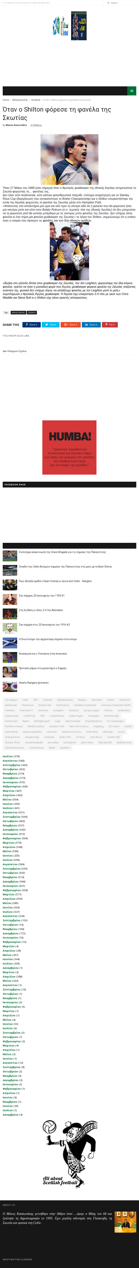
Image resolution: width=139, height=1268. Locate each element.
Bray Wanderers (93, 721)
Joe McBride (70, 742)
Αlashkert (65, 747)
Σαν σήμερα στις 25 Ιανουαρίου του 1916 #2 (44, 624)
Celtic (25, 699)
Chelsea (108, 710)
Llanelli (128, 726)
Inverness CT (26, 710)
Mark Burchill (105, 742)
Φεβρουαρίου (12, 786)
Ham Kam (52, 731)
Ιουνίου (8, 804)
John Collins (87, 742)
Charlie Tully (113, 737)
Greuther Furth (56, 726)
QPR (42, 715)
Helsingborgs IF (42, 721)
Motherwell (11, 705)
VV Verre (80, 737)
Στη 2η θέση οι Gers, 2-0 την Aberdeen (41, 610)
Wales (52, 747)
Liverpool (74, 710)
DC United (114, 726)
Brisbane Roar (12, 737)
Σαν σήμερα (11, 699)
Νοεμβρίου (10, 773)
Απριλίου (9, 795)
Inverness (43, 710)
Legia (57, 721)
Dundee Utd (45, 705)
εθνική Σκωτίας (20, 99)
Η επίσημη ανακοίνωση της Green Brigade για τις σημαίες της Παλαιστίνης (62, 552)
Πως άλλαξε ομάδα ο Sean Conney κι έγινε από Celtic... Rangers (55, 581)
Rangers (82, 699)
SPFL (35, 699)
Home (6, 99)
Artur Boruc (96, 737)
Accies (121, 731)
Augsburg (99, 726)
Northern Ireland (13, 726)
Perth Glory (92, 731)
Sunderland (124, 710)
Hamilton (10, 710)
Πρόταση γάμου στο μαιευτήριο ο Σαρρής (43, 668)
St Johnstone (62, 705)
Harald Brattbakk (34, 742)
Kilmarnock (27, 705)
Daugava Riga (32, 737)
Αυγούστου (10, 760)
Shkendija (108, 731)
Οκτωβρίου (10, 769)
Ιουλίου (8, 756)
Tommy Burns (36, 747)
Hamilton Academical (85, 705)
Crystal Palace (57, 715)
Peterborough (111, 715)
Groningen (93, 715)
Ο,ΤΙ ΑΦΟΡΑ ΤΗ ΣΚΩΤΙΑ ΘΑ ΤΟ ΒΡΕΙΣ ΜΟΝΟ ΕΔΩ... (27, 2)
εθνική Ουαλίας (36, 726)
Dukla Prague (76, 715)
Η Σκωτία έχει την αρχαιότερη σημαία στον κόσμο (48, 639)
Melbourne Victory (71, 731)
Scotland (35, 99)
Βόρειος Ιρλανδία (32, 731)
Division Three (12, 742)
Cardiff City (29, 715)
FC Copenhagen (115, 721)
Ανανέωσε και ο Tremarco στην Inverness (43, 653)
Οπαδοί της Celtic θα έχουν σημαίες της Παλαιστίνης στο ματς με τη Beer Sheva (65, 566)
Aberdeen (97, 699)
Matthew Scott (124, 742)
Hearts (110, 699)
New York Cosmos (79, 726)
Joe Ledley (53, 742)
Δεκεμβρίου (10, 778)
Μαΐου (7, 799)
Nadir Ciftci (65, 737)
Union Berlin (11, 731)
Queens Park (11, 715)
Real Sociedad (73, 721)
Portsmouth (11, 721)
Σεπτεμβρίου (11, 765)
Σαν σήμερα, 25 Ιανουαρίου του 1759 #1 (42, 595)
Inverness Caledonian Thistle (116, 705)
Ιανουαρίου (10, 782)
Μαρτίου (8, 790)
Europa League (91, 710)
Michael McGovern (14, 747)
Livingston (58, 710)
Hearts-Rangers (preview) (34, 682)
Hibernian (124, 699)
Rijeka (26, 721)
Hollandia (49, 737)
